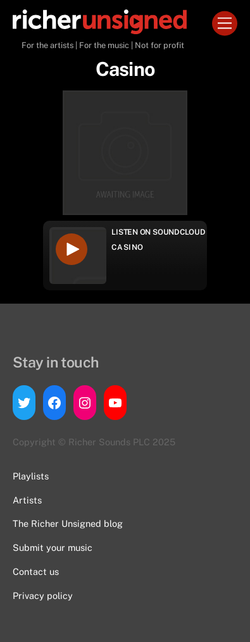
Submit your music (52, 547)
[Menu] (224, 23)
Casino (127, 247)
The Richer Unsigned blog (68, 523)
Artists (27, 500)
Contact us (36, 571)
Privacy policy (43, 595)
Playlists (31, 476)
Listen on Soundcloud (158, 232)
